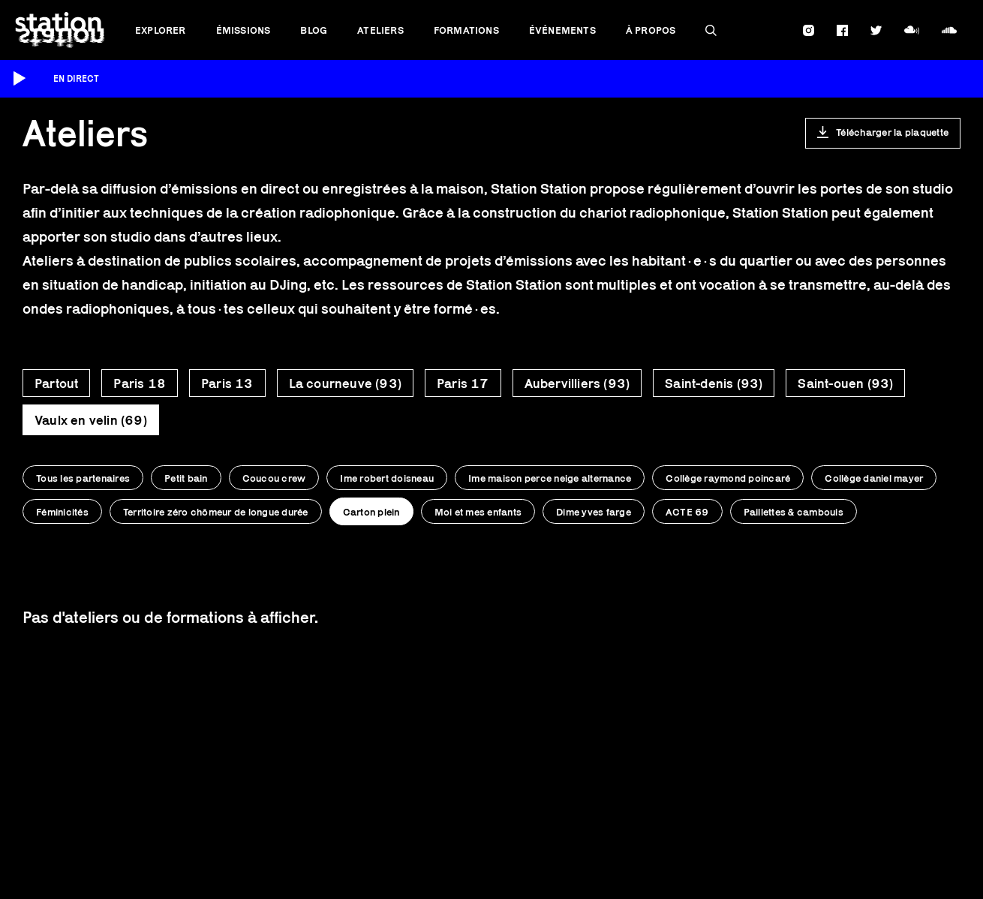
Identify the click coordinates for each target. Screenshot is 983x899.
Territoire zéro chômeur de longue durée (215, 512)
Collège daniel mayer (874, 478)
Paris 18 (139, 383)
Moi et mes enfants (478, 512)
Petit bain (186, 478)
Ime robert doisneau (387, 478)
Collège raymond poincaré (728, 478)
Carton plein (371, 512)
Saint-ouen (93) (845, 383)
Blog (313, 30)
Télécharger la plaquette (892, 132)
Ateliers (380, 30)
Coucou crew (274, 478)
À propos (651, 30)
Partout (56, 383)
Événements (562, 30)
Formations (466, 30)
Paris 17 (463, 383)
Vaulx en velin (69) (91, 420)
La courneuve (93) (345, 383)
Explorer (160, 30)
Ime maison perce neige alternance (549, 478)
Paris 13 (227, 383)
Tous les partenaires (83, 478)
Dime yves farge (593, 512)
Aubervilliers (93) (577, 383)
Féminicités (62, 512)
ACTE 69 (687, 512)
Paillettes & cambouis (793, 512)
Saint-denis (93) (713, 383)
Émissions (243, 30)
